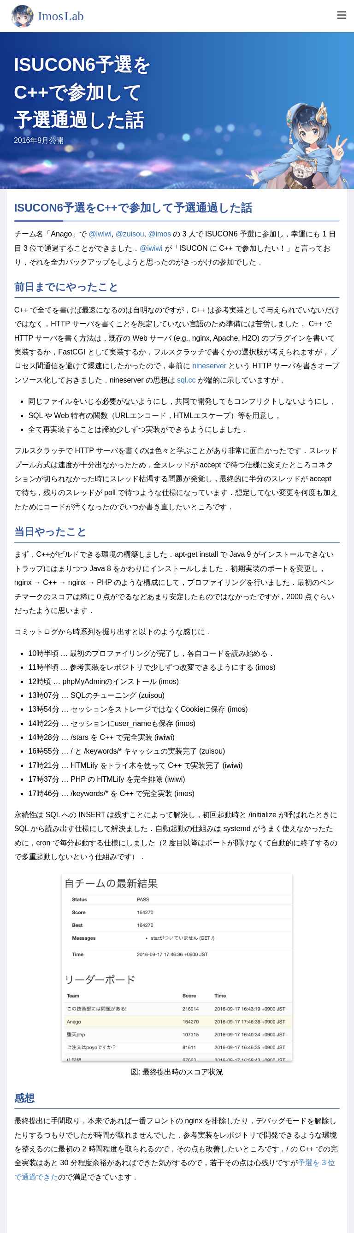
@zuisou (130, 234)
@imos (159, 234)
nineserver (209, 366)
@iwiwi (100, 234)
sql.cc (186, 380)
